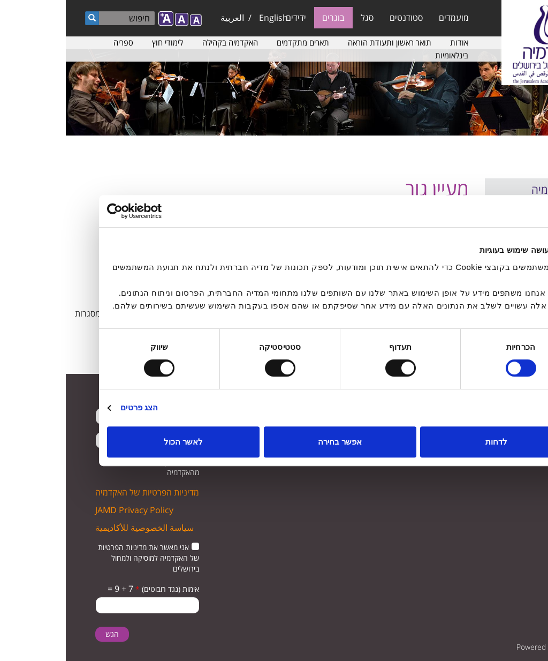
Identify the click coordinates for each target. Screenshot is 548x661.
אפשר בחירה (274, 441)
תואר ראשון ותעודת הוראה (324, 42)
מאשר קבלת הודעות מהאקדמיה (98, 466)
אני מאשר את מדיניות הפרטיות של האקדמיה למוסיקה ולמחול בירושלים (82, 558)
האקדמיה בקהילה (164, 42)
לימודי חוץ (101, 42)
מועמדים (388, 18)
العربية (166, 18)
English (207, 18)
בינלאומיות (385, 55)
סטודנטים (340, 18)
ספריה (57, 42)
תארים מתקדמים (237, 42)
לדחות (431, 441)
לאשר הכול (117, 441)
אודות (393, 42)
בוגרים (267, 18)
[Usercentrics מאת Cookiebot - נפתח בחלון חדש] (88, 211)
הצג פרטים (73, 407)
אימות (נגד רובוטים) (101, 589)
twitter (520, 431)
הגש (46, 634)
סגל (301, 18)
